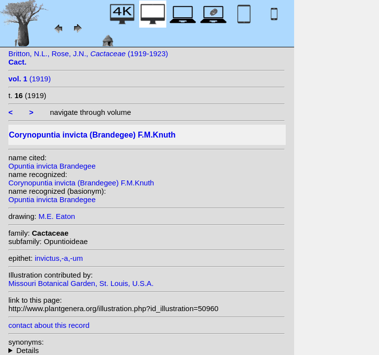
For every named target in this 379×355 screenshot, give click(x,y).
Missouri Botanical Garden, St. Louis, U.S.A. (80, 283)
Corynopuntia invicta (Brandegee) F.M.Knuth (81, 182)
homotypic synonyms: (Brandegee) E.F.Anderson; (146, 350)
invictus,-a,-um (59, 258)
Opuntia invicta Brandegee (52, 166)
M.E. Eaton (56, 216)
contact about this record (48, 325)
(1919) (29, 78)
